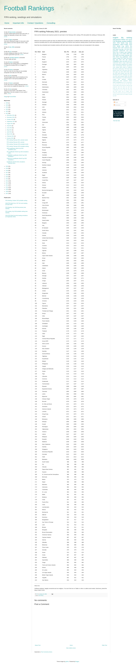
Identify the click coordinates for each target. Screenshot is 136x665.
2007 (7, 193)
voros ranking (116, 67)
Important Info (18, 23)
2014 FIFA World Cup (120, 43)
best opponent (122, 79)
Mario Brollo (12, 32)
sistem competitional (117, 82)
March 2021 (10, 134)
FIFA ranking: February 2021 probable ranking (18, 146)
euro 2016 (129, 50)
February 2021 (10, 136)
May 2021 (9, 130)
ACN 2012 (119, 59)
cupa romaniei (121, 73)
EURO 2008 (126, 53)
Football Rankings (29, 8)
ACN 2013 (127, 68)
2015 (7, 176)
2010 (7, 187)
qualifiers (129, 41)
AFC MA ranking (127, 59)
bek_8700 (11, 47)
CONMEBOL (116, 61)
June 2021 (9, 127)
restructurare (129, 65)
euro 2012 (129, 49)
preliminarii (115, 50)
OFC (127, 64)
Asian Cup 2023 (128, 76)
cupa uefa (127, 73)
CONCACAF (122, 50)
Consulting (51, 23)
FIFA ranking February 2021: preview (15, 142)
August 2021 (10, 123)
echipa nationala (125, 55)
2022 (7, 111)
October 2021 (10, 119)
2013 (7, 181)
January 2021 (10, 138)
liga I (123, 68)
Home (6, 23)
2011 (7, 185)
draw (130, 43)
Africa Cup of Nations (118, 52)
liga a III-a (119, 53)
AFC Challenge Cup (124, 74)
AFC (119, 47)
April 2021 (9, 132)
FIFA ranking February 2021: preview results (17, 140)
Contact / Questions (35, 23)
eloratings (118, 41)
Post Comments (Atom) (46, 652)
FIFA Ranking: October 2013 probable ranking (16, 200)
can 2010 (115, 73)
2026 (7, 103)
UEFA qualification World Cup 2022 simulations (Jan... (15, 149)
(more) (5, 36)
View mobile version (71, 648)
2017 (7, 172)
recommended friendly (121, 65)
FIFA (128, 70)
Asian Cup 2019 (123, 61)
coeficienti (126, 47)
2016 (7, 174)
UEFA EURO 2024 (127, 71)
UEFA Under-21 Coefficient (126, 67)
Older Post (104, 645)
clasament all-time (127, 80)
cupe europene (121, 76)
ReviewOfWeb (12, 96)
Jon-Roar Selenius (14, 57)
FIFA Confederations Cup (118, 77)
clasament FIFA (119, 40)
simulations (116, 44)
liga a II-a (123, 49)
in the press (124, 70)
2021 (7, 113)
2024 (7, 107)
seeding (124, 41)
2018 (7, 170)
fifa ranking (41, 595)
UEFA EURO (124, 44)
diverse (114, 53)
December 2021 (11, 115)
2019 (7, 168)
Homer (11, 62)
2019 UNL (130, 61)
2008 (7, 191)
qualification (125, 56)
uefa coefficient (128, 52)
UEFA (127, 46)
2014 (7, 178)
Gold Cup (119, 70)
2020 (7, 166)
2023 (7, 109)
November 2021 (11, 117)
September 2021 (11, 121)
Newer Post (37, 645)
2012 (7, 183)
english (115, 38)
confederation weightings (120, 64)
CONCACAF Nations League (119, 62)
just (10, 51)
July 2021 (9, 125)
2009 (7, 189)
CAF (122, 47)
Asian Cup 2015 (119, 71)
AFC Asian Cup (124, 58)
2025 (7, 105)
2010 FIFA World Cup (122, 45)
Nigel (10, 39)
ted (10, 75)
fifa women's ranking (117, 68)
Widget (6, 96)
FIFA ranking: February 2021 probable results (17, 144)
